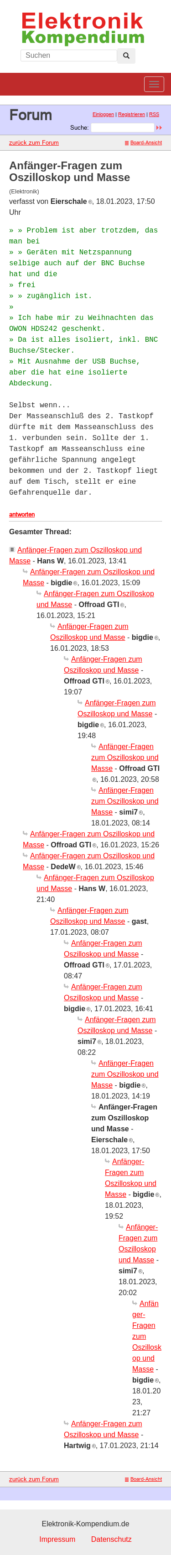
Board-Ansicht (143, 142)
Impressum (57, 1539)
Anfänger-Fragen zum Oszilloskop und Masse (125, 757)
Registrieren (131, 114)
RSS (154, 114)
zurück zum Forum (34, 142)
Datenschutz (111, 1539)
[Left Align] (126, 56)
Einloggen (103, 114)
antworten (22, 514)
